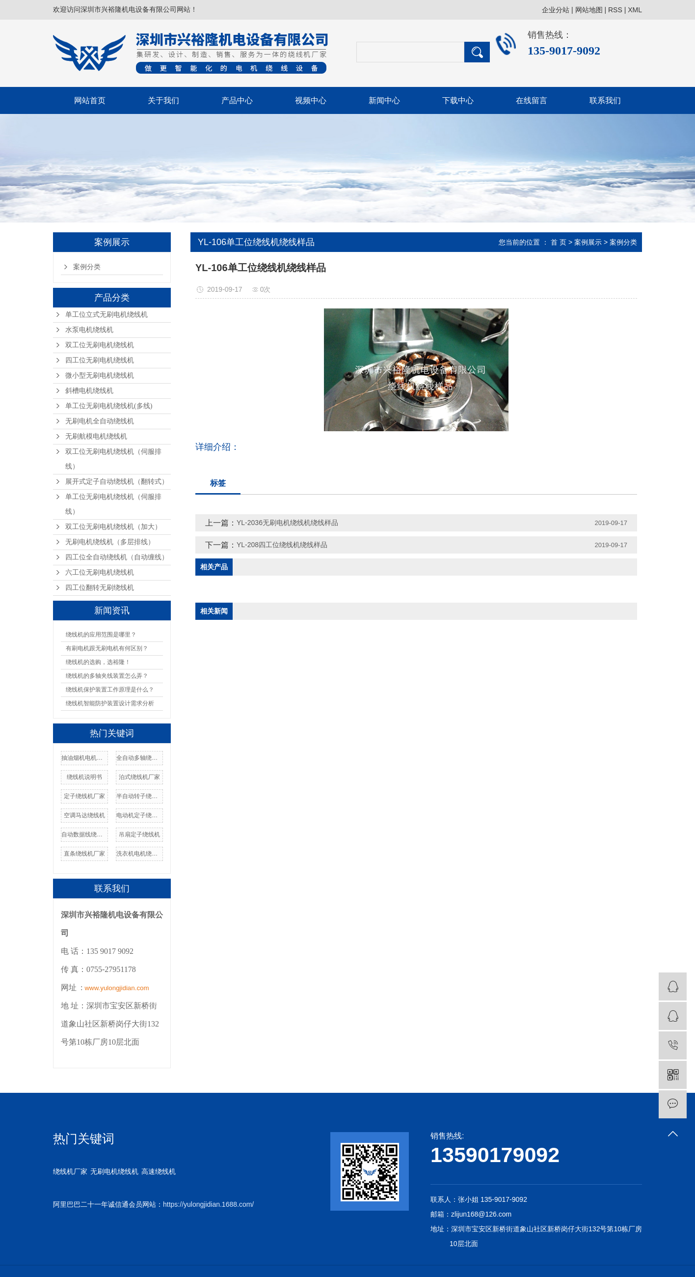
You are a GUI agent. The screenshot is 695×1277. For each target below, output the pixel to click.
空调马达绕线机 (84, 815)
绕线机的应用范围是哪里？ (101, 634)
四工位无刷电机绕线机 (99, 360)
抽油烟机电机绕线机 (84, 757)
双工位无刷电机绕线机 (99, 345)
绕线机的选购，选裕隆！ (98, 662)
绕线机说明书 (84, 777)
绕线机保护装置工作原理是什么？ (110, 689)
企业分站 (555, 10)
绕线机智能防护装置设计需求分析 (110, 703)
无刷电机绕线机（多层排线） (110, 542)
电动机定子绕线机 (139, 815)
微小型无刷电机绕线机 (99, 375)
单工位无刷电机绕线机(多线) (108, 406)
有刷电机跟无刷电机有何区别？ (107, 648)
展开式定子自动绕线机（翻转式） (116, 481)
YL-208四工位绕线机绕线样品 (282, 545)
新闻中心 (384, 100)
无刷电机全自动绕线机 (99, 421)
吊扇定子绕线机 (139, 834)
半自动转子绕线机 (139, 796)
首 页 (558, 242)
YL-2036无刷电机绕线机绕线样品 (287, 523)
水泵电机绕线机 (89, 329)
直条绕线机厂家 (84, 853)
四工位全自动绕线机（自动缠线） (116, 557)
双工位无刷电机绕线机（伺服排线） (113, 459)
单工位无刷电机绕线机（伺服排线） (113, 504)
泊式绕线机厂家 (139, 777)
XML (635, 10)
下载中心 (458, 100)
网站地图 (589, 10)
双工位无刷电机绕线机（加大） (113, 526)
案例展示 (588, 242)
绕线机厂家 (70, 1171)
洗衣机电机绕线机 (139, 853)
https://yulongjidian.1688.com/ (208, 1204)
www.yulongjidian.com (116, 988)
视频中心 (310, 100)
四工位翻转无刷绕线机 (99, 587)
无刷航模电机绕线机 (96, 436)
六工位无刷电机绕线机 (99, 572)
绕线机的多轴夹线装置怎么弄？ (107, 675)
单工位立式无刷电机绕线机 (106, 314)
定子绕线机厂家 (84, 796)
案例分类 (87, 267)
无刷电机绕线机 (114, 1171)
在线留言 (531, 100)
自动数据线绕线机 (84, 834)
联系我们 (605, 100)
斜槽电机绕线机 (89, 390)
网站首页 (90, 100)
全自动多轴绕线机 (139, 757)
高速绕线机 (158, 1171)
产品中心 (237, 100)
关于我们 (163, 100)
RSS (615, 10)
